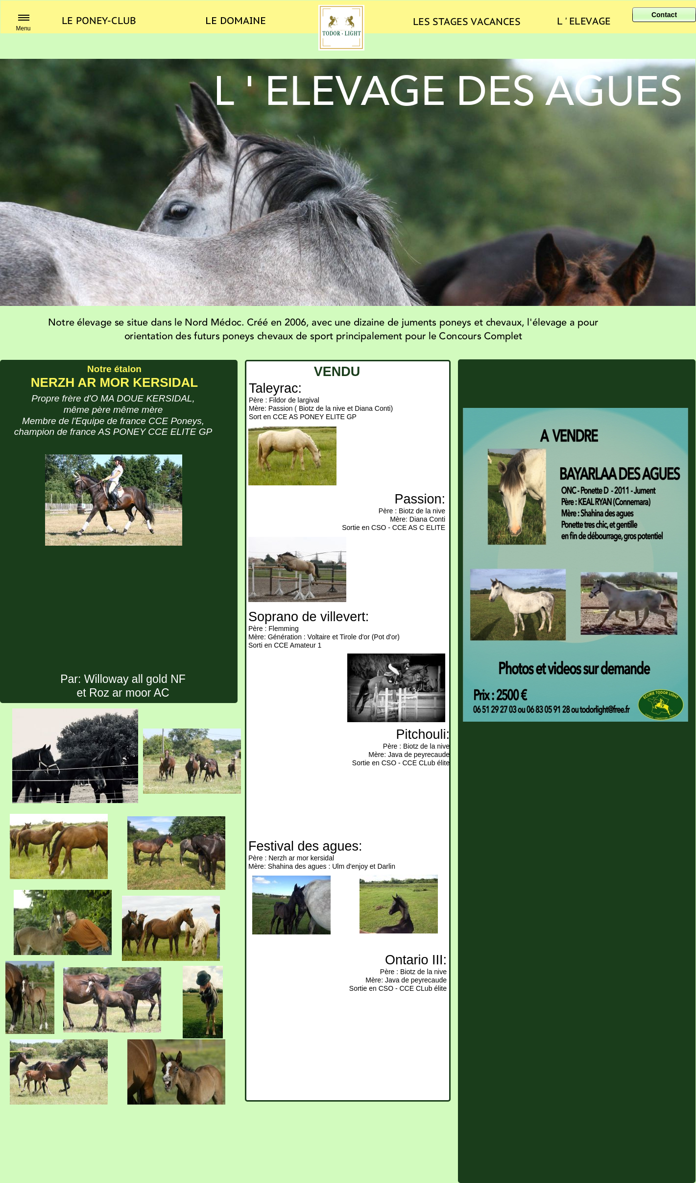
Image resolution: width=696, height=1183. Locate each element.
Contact (664, 15)
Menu (23, 28)
